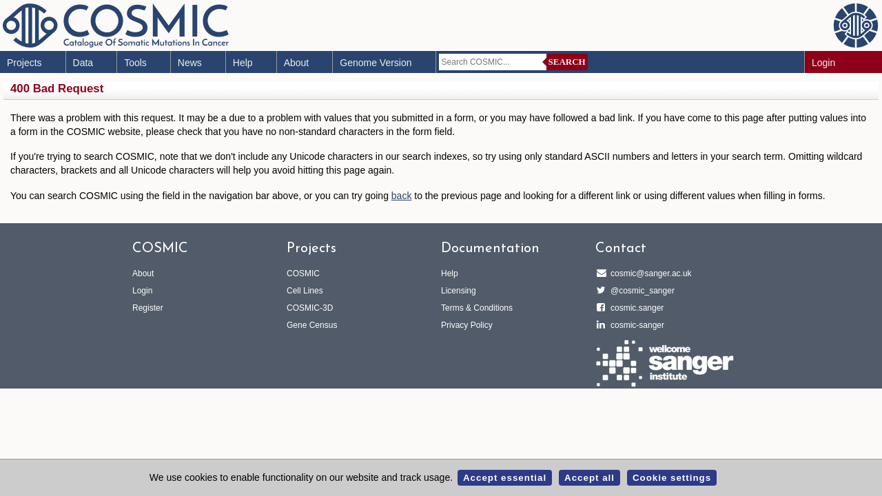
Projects (24, 62)
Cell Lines (305, 291)
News (190, 62)
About (296, 62)
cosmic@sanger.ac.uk (649, 273)
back (401, 195)
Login (823, 62)
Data (83, 62)
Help (243, 62)
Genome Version (375, 62)
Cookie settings (672, 478)
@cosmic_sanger (640, 291)
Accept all (589, 478)
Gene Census (312, 325)
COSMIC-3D (310, 308)
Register (147, 308)
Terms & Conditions (477, 308)
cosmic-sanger (635, 325)
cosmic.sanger (635, 308)
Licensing (458, 291)
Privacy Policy (467, 325)
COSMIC (303, 273)
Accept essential (504, 478)
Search (567, 61)
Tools (135, 62)
